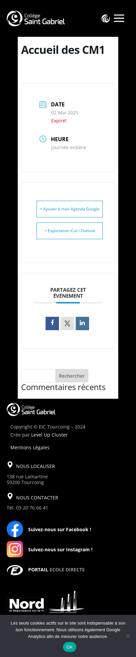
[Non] (127, 636)
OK (69, 647)
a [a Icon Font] (119, 18)
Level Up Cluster (49, 435)
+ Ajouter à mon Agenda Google (69, 209)
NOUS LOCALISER (35, 466)
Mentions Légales (30, 447)
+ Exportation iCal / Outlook (70, 230)
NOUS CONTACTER (37, 497)
